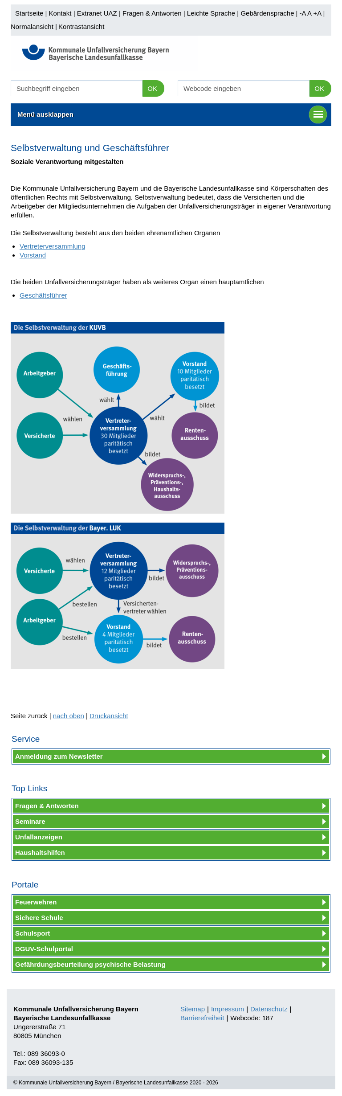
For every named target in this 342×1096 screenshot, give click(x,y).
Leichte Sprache (211, 13)
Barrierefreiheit (202, 1018)
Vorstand (33, 255)
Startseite (29, 13)
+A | (318, 13)
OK (152, 88)
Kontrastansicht (81, 26)
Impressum (227, 1009)
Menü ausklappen (172, 114)
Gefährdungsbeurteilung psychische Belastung (90, 964)
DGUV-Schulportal (44, 949)
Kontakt (60, 13)
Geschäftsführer (43, 295)
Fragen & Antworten (152, 13)
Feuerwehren (36, 902)
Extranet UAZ (97, 13)
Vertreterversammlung (53, 246)
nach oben (68, 716)
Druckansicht (109, 716)
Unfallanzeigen (38, 837)
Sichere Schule (39, 917)
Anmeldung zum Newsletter (59, 756)
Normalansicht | (34, 26)
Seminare (30, 821)
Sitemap (192, 1009)
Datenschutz (268, 1009)
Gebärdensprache (267, 13)
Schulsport (32, 933)
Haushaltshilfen (40, 852)
